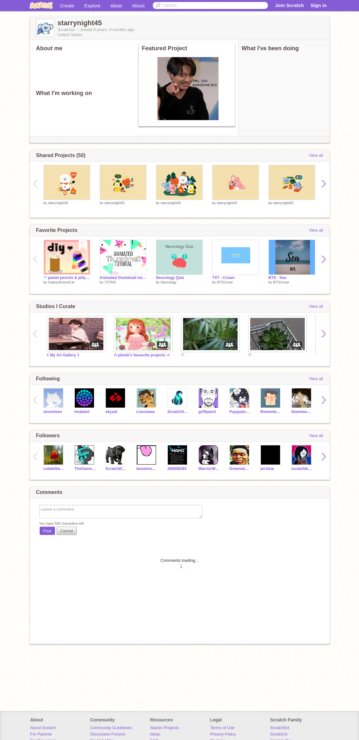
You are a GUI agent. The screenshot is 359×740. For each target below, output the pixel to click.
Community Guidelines (111, 727)
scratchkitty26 (302, 468)
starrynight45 (58, 203)
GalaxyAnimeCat (61, 282)
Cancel (66, 531)
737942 (110, 282)
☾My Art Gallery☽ (63, 355)
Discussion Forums (108, 734)
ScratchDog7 (116, 468)
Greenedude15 (240, 468)
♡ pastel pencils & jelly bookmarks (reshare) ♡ (66, 277)
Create (67, 5)
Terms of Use (222, 727)
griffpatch (207, 412)
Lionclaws (146, 412)
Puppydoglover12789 (240, 412)
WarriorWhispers (209, 468)
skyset (111, 412)
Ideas (116, 5)
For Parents (41, 734)
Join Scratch (289, 5)
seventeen (52, 412)
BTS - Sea (277, 277)
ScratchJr (279, 734)
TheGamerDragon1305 (85, 468)
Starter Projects (164, 727)
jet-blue (267, 468)
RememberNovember (271, 412)
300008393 (177, 468)
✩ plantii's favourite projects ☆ (142, 355)
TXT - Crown (223, 277)
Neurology (168, 282)
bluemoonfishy (302, 412)
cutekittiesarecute (54, 468)
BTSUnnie (225, 282)
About (138, 5)
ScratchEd (279, 727)
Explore (92, 5)
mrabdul (82, 412)
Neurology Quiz (170, 277)
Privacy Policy (223, 734)
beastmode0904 (147, 468)
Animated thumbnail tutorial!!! (123, 277)
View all (316, 155)
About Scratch (43, 727)
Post (47, 531)
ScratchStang (178, 412)
